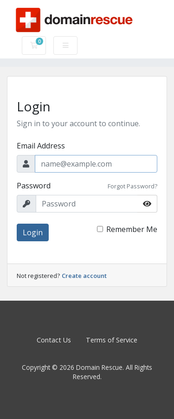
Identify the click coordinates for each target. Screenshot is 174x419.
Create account (84, 275)
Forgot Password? (132, 186)
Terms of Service (111, 339)
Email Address (41, 146)
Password (34, 185)
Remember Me (131, 229)
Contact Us (54, 339)
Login (33, 232)
